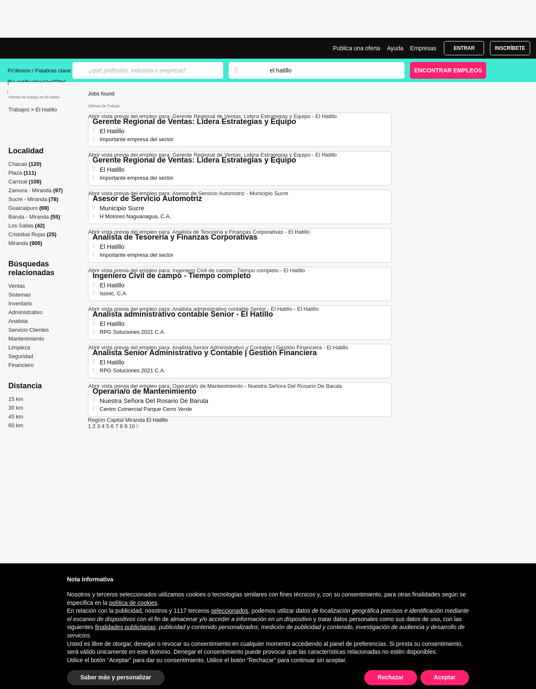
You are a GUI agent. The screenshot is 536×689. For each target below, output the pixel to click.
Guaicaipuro (23, 208)
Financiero (21, 365)
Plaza (15, 173)
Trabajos (19, 109)
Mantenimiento (26, 338)
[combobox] (329, 70)
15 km (15, 399)
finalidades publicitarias (125, 627)
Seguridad (20, 356)
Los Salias (21, 225)
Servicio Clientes (28, 330)
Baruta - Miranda (28, 217)
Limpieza (19, 347)
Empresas (423, 48)
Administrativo (25, 312)
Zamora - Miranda (30, 190)
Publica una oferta (356, 48)
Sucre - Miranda (27, 199)
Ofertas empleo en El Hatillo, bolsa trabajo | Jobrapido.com (39, 48)
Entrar (464, 48)
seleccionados (229, 610)
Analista (18, 321)
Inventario (20, 303)
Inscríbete (510, 48)
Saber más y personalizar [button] (115, 677)
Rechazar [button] (391, 677)
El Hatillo (46, 109)
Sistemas (19, 295)
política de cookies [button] (133, 602)
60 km (15, 425)
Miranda (18, 243)
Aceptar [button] (445, 677)
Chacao (17, 164)
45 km (15, 416)
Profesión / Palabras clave (39, 70)
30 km (15, 408)
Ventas (16, 286)
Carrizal (17, 181)
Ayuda (395, 48)
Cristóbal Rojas (26, 234)
